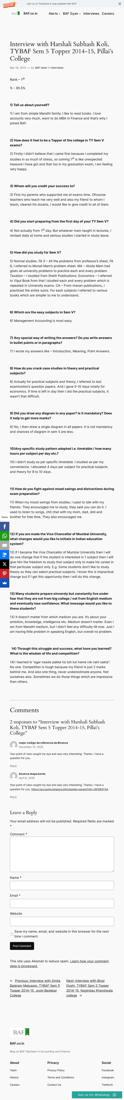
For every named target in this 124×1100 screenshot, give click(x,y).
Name (16, 878)
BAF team (41, 67)
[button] (62, 3)
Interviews (57, 67)
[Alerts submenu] (60, 13)
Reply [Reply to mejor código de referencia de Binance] (13, 765)
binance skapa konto (32, 773)
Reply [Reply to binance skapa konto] (13, 796)
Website (16, 913)
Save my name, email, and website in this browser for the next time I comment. (61, 934)
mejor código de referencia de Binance (43, 742)
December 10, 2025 (31, 746)
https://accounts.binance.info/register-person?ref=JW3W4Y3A (69, 789)
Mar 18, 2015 (18, 67)
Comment (18, 834)
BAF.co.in (30, 13)
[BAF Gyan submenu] (80, 13)
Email (15, 895)
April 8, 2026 (27, 777)
